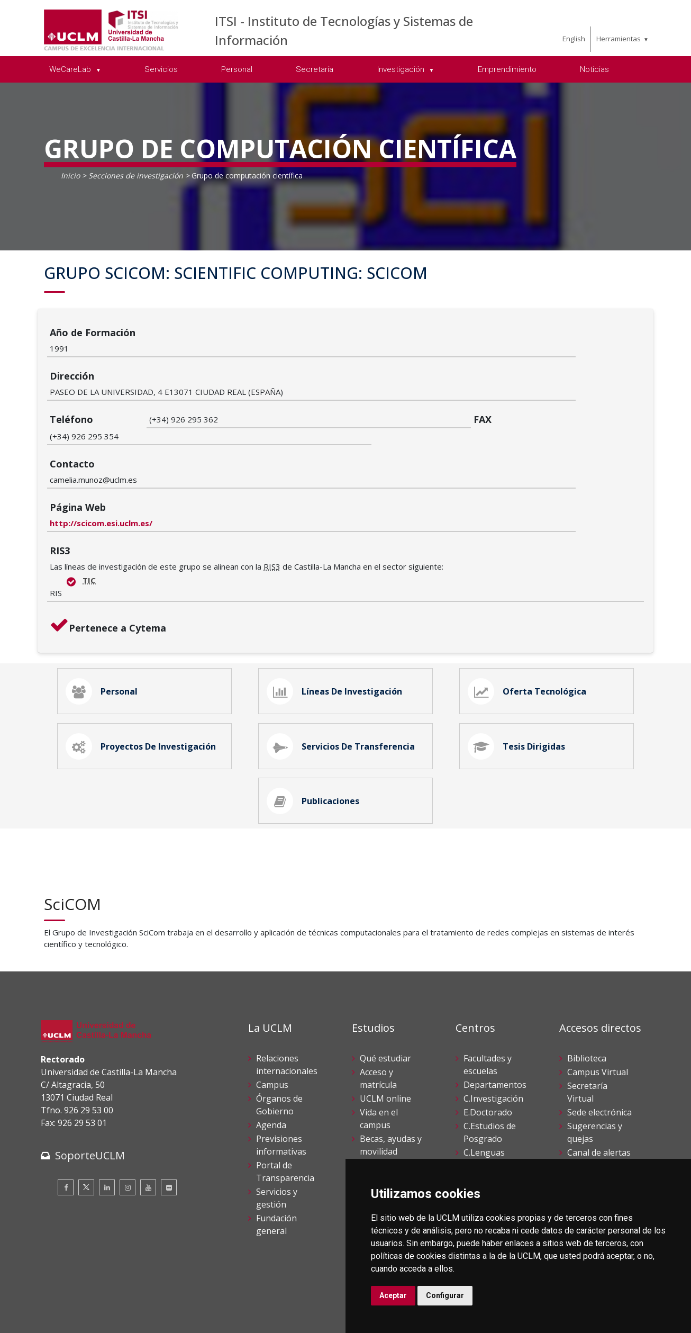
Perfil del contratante (590, 1117)
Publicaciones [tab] (315, 731)
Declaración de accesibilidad (89, 1317)
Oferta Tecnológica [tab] (529, 612)
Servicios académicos (382, 1117)
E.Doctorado (487, 1044)
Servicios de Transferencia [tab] (343, 672)
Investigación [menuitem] (401, 69)
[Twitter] (86, 1120)
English (573, 38)
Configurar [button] (445, 1295)
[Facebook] (66, 1120)
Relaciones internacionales (286, 997)
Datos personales (152, 1306)
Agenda (271, 1057)
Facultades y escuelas (487, 997)
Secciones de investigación (135, 175)
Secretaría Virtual (587, 1024)
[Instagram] (127, 1120)
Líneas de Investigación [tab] (336, 612)
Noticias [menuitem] (594, 69)
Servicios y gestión (276, 1130)
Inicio (70, 175)
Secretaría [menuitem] (314, 69)
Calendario (381, 1097)
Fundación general (276, 1157)
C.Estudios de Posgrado (489, 1064)
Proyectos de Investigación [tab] (143, 672)
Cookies (99, 1306)
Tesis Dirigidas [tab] (518, 672)
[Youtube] (148, 1120)
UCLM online (385, 1031)
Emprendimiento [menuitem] (507, 69)
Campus (272, 1017)
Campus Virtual (597, 1004)
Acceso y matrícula (378, 1010)
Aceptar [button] (393, 1295)
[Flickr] (169, 1120)
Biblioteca (586, 990)
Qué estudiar (385, 990)
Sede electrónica (599, 1044)
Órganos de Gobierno (279, 1037)
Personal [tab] (104, 612)
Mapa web (163, 1317)
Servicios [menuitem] (161, 69)
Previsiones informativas (281, 1077)
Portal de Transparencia (285, 1104)
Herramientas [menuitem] (618, 38)
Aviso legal (59, 1306)
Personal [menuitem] (236, 69)
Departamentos (494, 1017)
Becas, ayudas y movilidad (391, 1077)
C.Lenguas (484, 1085)
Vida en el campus (379, 1051)
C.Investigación (493, 1031)
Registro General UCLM (596, 1144)
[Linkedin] (107, 1120)
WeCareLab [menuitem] (71, 69)
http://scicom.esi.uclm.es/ (200, 442)
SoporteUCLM (90, 1088)
